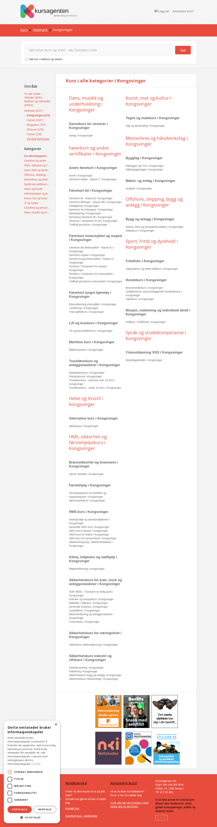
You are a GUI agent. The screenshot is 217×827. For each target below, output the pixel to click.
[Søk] (101, 50)
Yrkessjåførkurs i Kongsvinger (86, 311)
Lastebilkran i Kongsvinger (84, 610)
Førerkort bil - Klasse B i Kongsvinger (91, 198)
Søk (183, 50)
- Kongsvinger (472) (38, 115)
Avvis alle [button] (45, 809)
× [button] (55, 724)
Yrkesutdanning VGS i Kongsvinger (154, 352)
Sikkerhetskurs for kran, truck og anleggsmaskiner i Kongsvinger (95, 582)
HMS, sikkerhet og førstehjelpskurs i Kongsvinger (88, 442)
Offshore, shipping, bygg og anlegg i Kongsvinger (154, 202)
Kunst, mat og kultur (36, 198)
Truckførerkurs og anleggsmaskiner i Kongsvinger (94, 363)
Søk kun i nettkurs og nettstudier (48, 59)
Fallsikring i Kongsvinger (83, 671)
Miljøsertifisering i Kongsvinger (87, 568)
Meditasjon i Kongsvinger (83, 426)
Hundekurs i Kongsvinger (146, 280)
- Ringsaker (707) (36, 124)
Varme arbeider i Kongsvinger (86, 474)
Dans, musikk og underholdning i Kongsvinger (86, 104)
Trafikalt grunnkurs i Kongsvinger (88, 224)
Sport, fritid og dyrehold (37, 170)
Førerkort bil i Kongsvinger (90, 190)
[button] (32, 817)
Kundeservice (76, 783)
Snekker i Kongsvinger (139, 188)
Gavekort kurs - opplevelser (81, 815)
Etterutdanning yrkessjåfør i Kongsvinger (92, 304)
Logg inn (162, 11)
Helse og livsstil (33, 188)
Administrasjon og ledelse (37, 193)
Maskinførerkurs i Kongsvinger (86, 372)
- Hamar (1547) (34, 120)
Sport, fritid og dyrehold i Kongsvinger (152, 244)
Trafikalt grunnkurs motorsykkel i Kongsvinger (95, 281)
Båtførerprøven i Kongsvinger (86, 349)
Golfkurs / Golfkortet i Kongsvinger (146, 321)
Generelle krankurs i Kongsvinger (88, 606)
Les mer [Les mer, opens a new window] (36, 764)
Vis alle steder (32, 93)
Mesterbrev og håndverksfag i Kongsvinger (157, 141)
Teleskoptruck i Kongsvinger (85, 376)
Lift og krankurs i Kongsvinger (93, 323)
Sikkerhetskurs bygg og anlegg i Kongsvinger (95, 675)
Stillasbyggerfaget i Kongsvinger (144, 169)
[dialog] (32, 772)
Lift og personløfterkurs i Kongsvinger (91, 330)
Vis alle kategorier (35, 156)
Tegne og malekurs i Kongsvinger (153, 118)
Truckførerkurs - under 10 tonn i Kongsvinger (95, 387)
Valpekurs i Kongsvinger (140, 299)
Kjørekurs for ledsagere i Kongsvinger (91, 209)
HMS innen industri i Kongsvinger (88, 530)
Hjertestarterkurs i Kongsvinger (87, 500)
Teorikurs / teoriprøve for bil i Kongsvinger (93, 220)
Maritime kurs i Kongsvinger (91, 342)
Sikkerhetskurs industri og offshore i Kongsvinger (90, 658)
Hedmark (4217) (33, 110)
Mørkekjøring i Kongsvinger (85, 213)
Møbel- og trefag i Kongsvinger (150, 181)
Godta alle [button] (19, 809)
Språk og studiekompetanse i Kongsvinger (156, 335)
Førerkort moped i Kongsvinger (87, 255)
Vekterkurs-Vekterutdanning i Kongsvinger (93, 644)
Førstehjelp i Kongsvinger (90, 485)
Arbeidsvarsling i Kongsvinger (86, 667)
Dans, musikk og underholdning (37, 212)
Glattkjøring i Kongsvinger (84, 205)
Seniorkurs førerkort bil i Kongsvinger (90, 217)
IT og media (31, 202)
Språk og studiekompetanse (37, 184)
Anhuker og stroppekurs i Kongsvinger (91, 599)
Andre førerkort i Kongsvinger (93, 168)
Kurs (24, 29)
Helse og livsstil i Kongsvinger (86, 401)
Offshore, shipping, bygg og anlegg (37, 174)
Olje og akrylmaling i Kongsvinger (145, 125)
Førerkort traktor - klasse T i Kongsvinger (93, 179)
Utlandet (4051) (33, 97)
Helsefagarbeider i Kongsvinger (144, 360)
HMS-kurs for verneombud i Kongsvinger (92, 538)
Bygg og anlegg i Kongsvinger (150, 219)
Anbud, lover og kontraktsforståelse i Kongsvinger (154, 226)
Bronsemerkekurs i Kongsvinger (144, 287)
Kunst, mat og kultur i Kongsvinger (148, 101)
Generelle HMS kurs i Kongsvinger (89, 527)
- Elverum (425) (35, 129)
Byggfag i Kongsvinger (144, 158)
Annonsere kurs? (183, 11)
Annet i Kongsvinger (80, 175)
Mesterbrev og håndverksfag (37, 179)
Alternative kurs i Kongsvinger (93, 418)
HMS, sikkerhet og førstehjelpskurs (37, 165)
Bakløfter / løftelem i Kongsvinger (88, 602)
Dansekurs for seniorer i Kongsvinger (88, 126)
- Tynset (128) (34, 134)
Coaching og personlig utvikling (37, 207)
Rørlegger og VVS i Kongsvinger (145, 165)
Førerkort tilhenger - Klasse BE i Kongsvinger (95, 202)
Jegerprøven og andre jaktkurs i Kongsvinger (152, 268)
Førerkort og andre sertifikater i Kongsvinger (95, 151)
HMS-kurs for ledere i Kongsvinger (89, 534)
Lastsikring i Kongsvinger (83, 308)
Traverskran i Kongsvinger (84, 621)
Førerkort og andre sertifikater (37, 160)
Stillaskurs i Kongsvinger (140, 230)
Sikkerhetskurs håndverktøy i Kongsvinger (93, 678)
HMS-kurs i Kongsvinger (88, 512)
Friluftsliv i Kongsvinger (145, 261)
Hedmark (40, 29)
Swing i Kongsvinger (81, 135)
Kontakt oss (72, 808)
